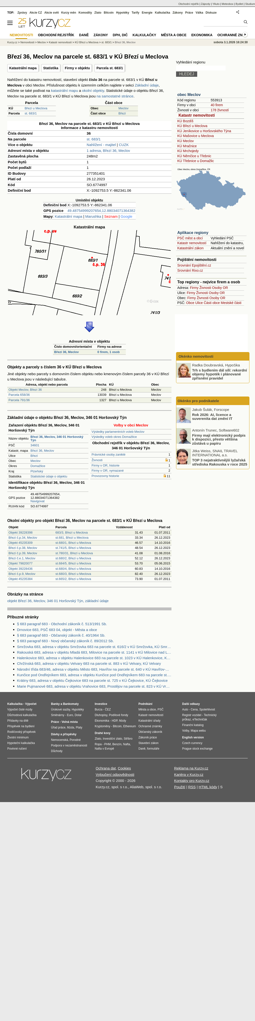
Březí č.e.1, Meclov (21, 558)
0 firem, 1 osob (108, 352)
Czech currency (192, 743)
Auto (185, 709)
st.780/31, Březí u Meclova (74, 553)
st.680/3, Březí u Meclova (73, 574)
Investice (101, 704)
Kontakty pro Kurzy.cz (191, 781)
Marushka (93, 216)
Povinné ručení (17, 748)
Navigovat (38, 501)
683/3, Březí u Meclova (71, 532)
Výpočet (30, 704)
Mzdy (122, 720)
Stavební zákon (148, 743)
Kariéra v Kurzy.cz (189, 774)
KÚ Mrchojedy (188, 151)
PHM (107, 744)
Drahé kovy (102, 733)
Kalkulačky (144, 35)
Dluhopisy (101, 715)
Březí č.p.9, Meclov (21, 574)
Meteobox (227, 3)
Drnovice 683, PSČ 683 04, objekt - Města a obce (57, 630)
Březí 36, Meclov (66, 352)
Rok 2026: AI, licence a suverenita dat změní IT (212, 416)
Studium (250, 3)
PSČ (161, 709)
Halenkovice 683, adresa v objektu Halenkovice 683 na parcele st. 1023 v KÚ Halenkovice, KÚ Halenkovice (94, 658)
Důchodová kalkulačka (21, 715)
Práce (189, 12)
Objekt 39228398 (20, 532)
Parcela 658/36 (19, 395)
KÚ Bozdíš (185, 121)
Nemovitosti (27, 42)
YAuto (216, 3)
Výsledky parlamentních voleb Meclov (118, 431)
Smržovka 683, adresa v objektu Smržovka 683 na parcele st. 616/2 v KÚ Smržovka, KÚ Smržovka (94, 647)
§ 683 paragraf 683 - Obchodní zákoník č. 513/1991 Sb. (62, 624)
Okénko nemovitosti (195, 356)
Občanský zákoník (150, 732)
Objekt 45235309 (20, 543)
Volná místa (69, 722)
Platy (79, 727)
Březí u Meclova (36, 108)
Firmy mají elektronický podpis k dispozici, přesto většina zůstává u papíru (219, 439)
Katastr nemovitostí (196, 115)
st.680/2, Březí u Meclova (73, 558)
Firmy (194, 288)
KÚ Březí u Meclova (192, 126)
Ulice (199, 303)
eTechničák (200, 719)
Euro (70, 715)
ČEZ (108, 709)
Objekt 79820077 (20, 563)
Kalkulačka (162, 12)
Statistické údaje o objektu (49, 476)
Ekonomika (201, 35)
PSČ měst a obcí (190, 238)
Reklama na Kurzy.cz (191, 768)
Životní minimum (18, 737)
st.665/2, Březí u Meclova (73, 579)
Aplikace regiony (192, 233)
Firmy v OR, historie (105, 465)
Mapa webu (198, 730)
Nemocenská (59, 740)
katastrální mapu (64, 90)
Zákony (177, 12)
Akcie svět (51, 12)
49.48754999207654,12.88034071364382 (101, 210)
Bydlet (239, 3)
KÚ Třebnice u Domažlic (195, 161)
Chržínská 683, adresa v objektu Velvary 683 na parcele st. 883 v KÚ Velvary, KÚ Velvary (89, 663)
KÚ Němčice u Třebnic (194, 156)
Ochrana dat (106, 768)
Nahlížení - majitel (101, 145)
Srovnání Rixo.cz (190, 270)
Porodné (75, 740)
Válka (199, 12)
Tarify (135, 12)
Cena (194, 709)
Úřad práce (58, 727)
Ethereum (129, 726)
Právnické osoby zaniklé (108, 454)
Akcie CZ (35, 12)
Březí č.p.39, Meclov (22, 553)
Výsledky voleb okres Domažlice (114, 437)
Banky (55, 704)
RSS (192, 787)
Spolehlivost (207, 709)
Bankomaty (71, 704)
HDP (115, 720)
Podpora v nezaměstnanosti (69, 745)
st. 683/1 (31, 113)
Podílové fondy (118, 715)
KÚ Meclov (185, 141)
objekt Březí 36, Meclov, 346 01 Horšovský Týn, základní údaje (58, 601)
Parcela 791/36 (19, 400)
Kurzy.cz (12, 42)
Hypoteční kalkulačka (21, 743)
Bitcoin (109, 12)
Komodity (85, 12)
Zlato (98, 12)
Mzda (70, 727)
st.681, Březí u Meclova (71, 537)
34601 (35, 445)
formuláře (153, 748)
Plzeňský (37, 471)
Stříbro (128, 738)
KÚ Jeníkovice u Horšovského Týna (204, 131)
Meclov (123, 108)
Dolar (78, 715)
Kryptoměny (102, 726)
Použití (179, 787)
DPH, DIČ (120, 35)
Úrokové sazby (60, 709)
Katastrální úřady (149, 720)
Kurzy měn (68, 12)
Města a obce (174, 35)
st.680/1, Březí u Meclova (73, 543)
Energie (147, 12)
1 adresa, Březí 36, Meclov (108, 150)
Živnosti (97, 460)
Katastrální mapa (23, 68)
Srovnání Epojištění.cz (194, 265)
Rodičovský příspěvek (21, 732)
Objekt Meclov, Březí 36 (25, 389)
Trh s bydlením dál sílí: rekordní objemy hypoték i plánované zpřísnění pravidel (219, 374)
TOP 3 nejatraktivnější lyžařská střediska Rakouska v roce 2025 (219, 462)
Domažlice (38, 466)
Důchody (56, 751)
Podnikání (145, 704)
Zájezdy (205, 3)
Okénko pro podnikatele (198, 401)
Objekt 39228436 (20, 569)
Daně (84, 35)
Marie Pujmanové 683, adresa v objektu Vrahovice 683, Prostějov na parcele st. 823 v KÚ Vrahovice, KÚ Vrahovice (94, 686)
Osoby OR (220, 288)
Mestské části (231, 303)
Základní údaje (147, 85)
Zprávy (22, 12)
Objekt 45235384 (20, 579)
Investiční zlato (112, 738)
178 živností (220, 110)
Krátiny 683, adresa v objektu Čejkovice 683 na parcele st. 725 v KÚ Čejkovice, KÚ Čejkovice (92, 680)
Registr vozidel (191, 715)
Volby (185, 730)
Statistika (50, 68)
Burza (98, 709)
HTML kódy (208, 787)
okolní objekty (93, 90)
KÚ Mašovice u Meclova (195, 136)
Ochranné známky (235, 35)
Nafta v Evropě (104, 748)
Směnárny (57, 715)
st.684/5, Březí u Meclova (73, 563)
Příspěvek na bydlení (20, 726)
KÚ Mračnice (187, 146)
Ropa (98, 744)
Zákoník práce (147, 737)
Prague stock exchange (197, 748)
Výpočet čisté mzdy (19, 709)
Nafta (126, 744)
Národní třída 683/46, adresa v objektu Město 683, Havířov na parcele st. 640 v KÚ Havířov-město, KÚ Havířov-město (94, 669)
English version (193, 737)
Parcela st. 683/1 (109, 68)
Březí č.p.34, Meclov (22, 537)
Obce (190, 303)
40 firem (217, 105)
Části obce (212, 303)
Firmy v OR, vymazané (108, 470)
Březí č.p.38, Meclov (22, 548)
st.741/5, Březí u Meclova (73, 548)
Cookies (124, 768)
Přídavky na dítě (17, 720)
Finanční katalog (193, 725)
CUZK (124, 145)
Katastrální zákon (190, 248)
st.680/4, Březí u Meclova (73, 569)
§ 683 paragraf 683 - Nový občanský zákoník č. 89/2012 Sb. (65, 641)
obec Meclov (189, 95)
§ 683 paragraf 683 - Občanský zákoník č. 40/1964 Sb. (61, 635)
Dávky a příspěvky (63, 734)
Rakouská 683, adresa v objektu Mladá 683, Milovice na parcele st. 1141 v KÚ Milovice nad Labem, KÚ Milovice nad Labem (94, 652)
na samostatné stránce (115, 96)
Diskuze (211, 12)
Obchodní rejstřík (188, 3)
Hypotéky (122, 12)
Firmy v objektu (77, 68)
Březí (122, 113)
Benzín (116, 744)
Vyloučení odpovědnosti (115, 774)
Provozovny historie (105, 476)
